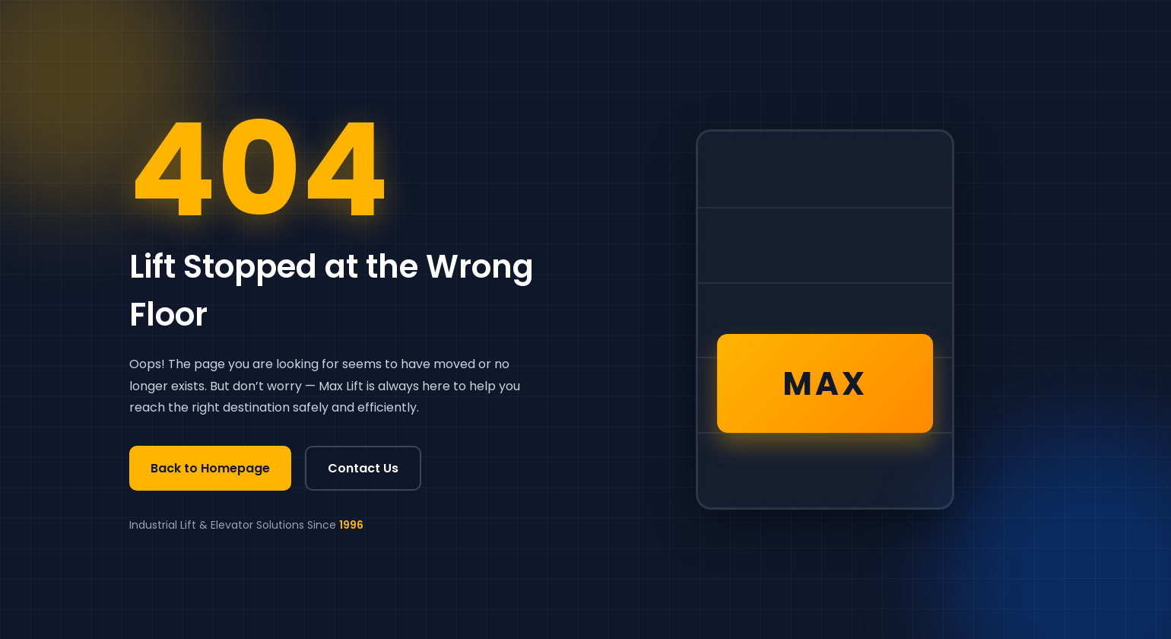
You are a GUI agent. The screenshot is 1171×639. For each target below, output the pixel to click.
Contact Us (363, 468)
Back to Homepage (210, 468)
